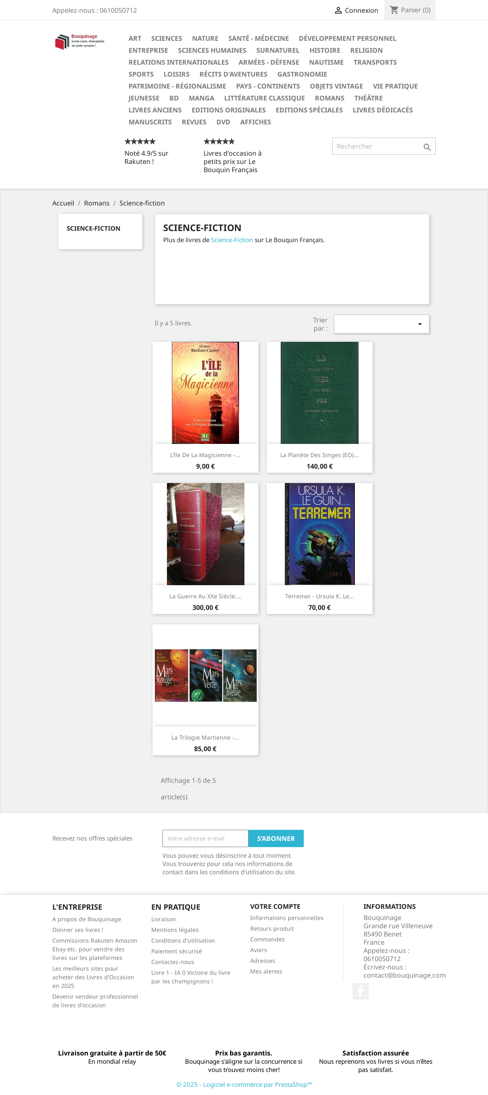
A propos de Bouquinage (86, 919)
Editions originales (229, 109)
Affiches (255, 121)
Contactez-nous (172, 962)
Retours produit (272, 928)
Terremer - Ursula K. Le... (319, 596)
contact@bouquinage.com (405, 975)
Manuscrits (150, 121)
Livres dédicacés (383, 109)
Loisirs (177, 74)
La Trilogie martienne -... (205, 737)
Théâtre (368, 98)
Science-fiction (93, 228)
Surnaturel (278, 50)
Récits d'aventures (233, 74)
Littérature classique (264, 98)
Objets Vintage (336, 86)
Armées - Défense (269, 62)
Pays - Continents (268, 86)
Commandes (267, 939)
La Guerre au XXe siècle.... (205, 596)
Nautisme (326, 62)
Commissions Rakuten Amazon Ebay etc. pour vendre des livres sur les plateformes (94, 949)
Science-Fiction (232, 240)
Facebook (360, 991)
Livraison (163, 919)
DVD (223, 121)
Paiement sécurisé (176, 951)
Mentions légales (175, 930)
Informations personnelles (287, 918)
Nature (205, 38)
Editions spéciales (309, 109)
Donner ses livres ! (77, 930)
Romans (330, 98)
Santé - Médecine (258, 38)
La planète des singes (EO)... (319, 455)
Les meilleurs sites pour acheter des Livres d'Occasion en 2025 (93, 977)
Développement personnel (347, 38)
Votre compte (275, 906)
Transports (375, 62)
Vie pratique (395, 86)
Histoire (325, 50)
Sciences (166, 38)
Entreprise (148, 50)
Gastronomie (302, 74)
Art (135, 38)
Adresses (262, 960)
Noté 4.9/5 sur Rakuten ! (146, 157)
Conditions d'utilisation (183, 940)
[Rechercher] (384, 146)
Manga (201, 98)
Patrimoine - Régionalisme (177, 86)
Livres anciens (155, 109)
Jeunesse (144, 98)
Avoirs (258, 950)
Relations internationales (179, 62)
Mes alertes (266, 971)
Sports (141, 74)
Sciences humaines (212, 50)
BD (174, 98)
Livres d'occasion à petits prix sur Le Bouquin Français (233, 161)
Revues (194, 121)
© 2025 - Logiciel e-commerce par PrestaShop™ (244, 1084)
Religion (366, 50)
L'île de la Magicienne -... (205, 455)
